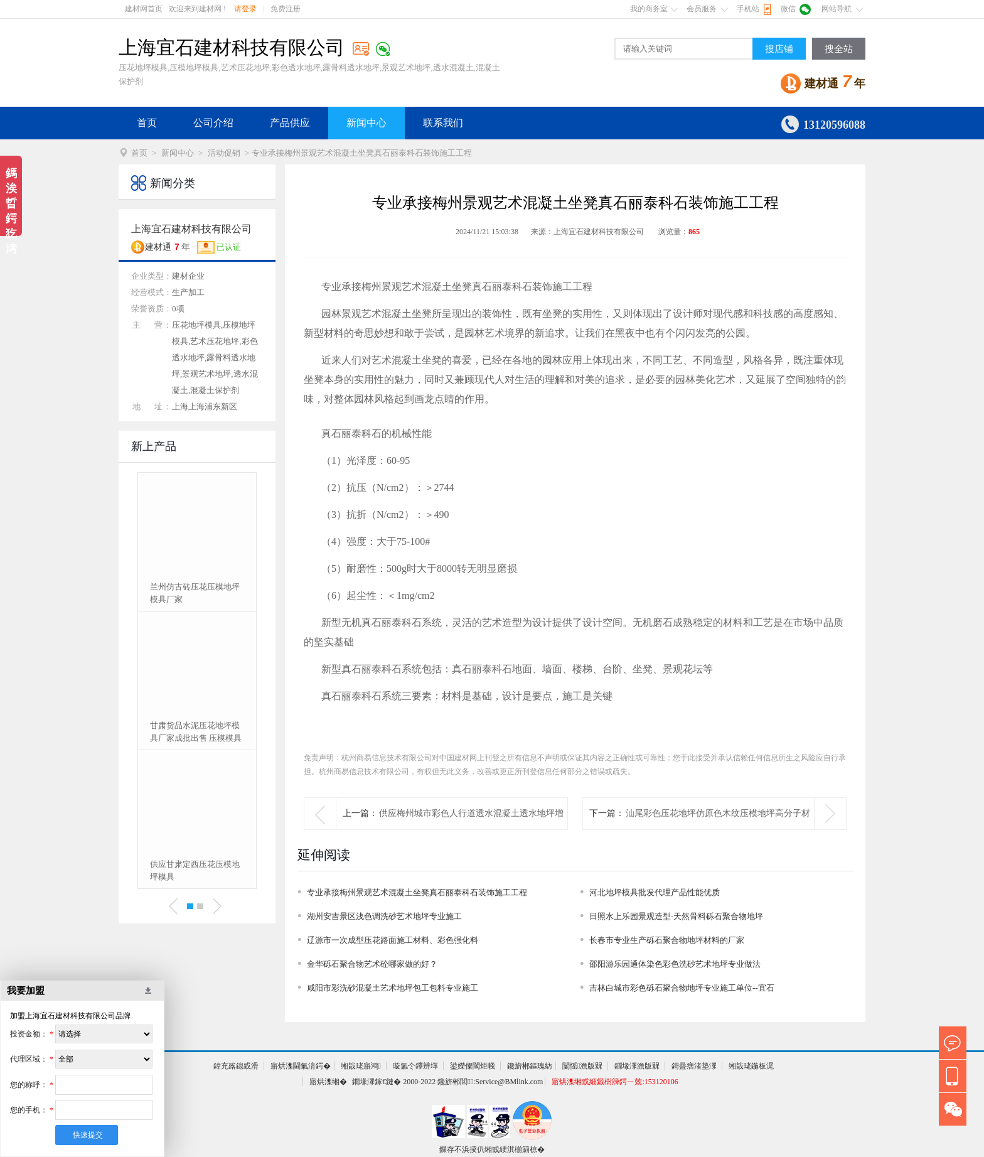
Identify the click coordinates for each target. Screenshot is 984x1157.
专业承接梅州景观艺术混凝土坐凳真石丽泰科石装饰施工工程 (417, 892)
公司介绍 (213, 122)
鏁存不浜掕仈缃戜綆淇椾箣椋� (492, 1149)
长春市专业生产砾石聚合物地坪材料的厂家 (666, 940)
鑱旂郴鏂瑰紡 (529, 1066)
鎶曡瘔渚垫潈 (694, 1066)
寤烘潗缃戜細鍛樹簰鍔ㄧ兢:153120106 (615, 1081)
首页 (147, 122)
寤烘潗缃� (328, 1081)
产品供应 (290, 122)
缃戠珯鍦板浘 (751, 1066)
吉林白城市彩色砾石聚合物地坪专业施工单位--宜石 (681, 988)
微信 (788, 8)
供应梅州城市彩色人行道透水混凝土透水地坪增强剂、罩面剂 (471, 829)
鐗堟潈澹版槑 (637, 1066)
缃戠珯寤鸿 (361, 1066)
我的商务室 (649, 8)
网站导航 (836, 8)
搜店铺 (779, 49)
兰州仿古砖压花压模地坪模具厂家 (195, 593)
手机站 (748, 8)
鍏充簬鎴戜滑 (236, 1066)
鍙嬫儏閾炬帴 (472, 1066)
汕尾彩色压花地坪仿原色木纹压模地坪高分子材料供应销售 (718, 829)
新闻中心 (366, 122)
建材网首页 (144, 8)
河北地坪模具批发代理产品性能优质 (654, 892)
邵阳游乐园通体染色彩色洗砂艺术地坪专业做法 (675, 964)
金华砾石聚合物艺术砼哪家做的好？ (372, 964)
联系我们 (443, 122)
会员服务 (702, 8)
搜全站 (839, 49)
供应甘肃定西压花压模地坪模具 (195, 870)
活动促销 (224, 153)
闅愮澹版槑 (582, 1066)
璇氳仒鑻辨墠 (415, 1066)
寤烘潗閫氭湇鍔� (300, 1066)
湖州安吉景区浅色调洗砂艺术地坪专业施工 (384, 916)
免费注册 (285, 8)
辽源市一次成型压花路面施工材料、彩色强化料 (392, 940)
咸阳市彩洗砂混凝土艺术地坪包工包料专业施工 (392, 988)
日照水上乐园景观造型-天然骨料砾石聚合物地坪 (676, 916)
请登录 (245, 8)
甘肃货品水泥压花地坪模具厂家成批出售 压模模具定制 (196, 733)
